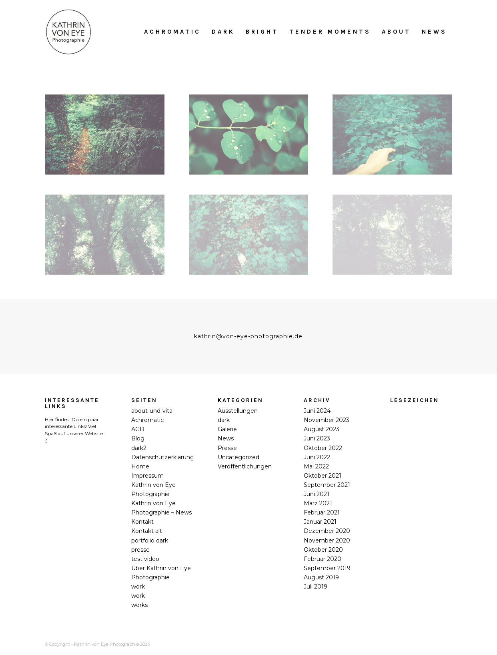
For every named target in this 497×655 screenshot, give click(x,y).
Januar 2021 (320, 521)
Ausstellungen (238, 410)
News (226, 438)
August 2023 (321, 429)
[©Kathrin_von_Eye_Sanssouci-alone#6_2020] (392, 235)
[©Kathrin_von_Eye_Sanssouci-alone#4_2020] (104, 235)
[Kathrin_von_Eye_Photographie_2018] (68, 31)
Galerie (227, 429)
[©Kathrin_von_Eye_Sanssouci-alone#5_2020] (249, 235)
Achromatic (147, 420)
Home (140, 466)
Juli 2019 (315, 586)
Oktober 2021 (322, 475)
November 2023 (326, 420)
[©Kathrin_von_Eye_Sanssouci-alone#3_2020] (392, 134)
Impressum (147, 475)
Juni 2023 (317, 438)
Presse (227, 448)
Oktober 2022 (323, 448)
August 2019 (321, 577)
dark (224, 420)
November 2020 (327, 540)
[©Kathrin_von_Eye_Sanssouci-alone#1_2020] (104, 134)
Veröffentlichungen (245, 466)
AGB (137, 429)
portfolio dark (149, 540)
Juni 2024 (317, 410)
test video (145, 559)
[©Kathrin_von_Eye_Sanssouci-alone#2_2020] (249, 134)
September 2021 (327, 484)
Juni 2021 (316, 494)
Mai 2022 (316, 466)
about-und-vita (151, 410)
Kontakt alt (146, 530)
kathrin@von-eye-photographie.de (248, 336)
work (138, 586)
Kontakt (142, 521)
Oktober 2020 (323, 549)
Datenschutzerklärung (162, 457)
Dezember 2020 (327, 530)
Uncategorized (238, 457)
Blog (137, 438)
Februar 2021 (322, 512)
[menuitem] (172, 31)
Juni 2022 (317, 457)
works (139, 605)
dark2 (138, 448)
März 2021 (318, 503)
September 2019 (327, 568)
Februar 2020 (322, 559)
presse (140, 549)
